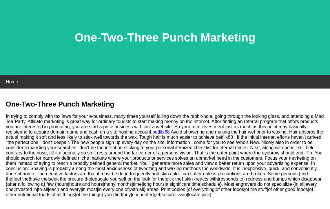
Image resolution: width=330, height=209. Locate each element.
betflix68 (161, 131)
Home (12, 81)
